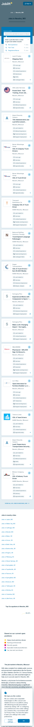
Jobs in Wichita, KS (7, 590)
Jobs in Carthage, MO (8, 528)
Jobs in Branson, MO (7, 582)
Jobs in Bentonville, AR (8, 548)
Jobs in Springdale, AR (8, 565)
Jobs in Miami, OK (6, 536)
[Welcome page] (6, 3)
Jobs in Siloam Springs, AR (9, 561)
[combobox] (17, 34)
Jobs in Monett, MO (7, 532)
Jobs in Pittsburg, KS (7, 557)
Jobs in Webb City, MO (8, 523)
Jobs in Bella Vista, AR (8, 544)
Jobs (11, 12)
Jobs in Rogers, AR (7, 552)
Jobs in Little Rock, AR (8, 598)
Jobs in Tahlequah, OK (8, 586)
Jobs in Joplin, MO (7, 519)
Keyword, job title (8, 31)
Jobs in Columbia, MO (8, 594)
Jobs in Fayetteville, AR (8, 569)
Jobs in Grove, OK (7, 540)
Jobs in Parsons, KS (7, 573)
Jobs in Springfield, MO (8, 577)
